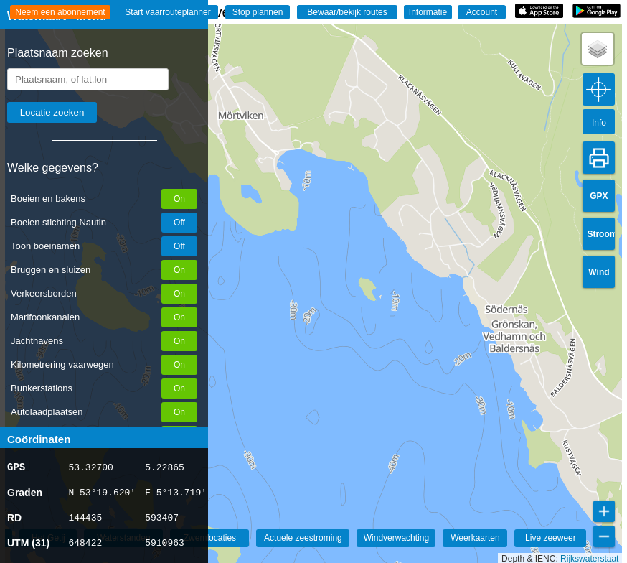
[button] (597, 49)
